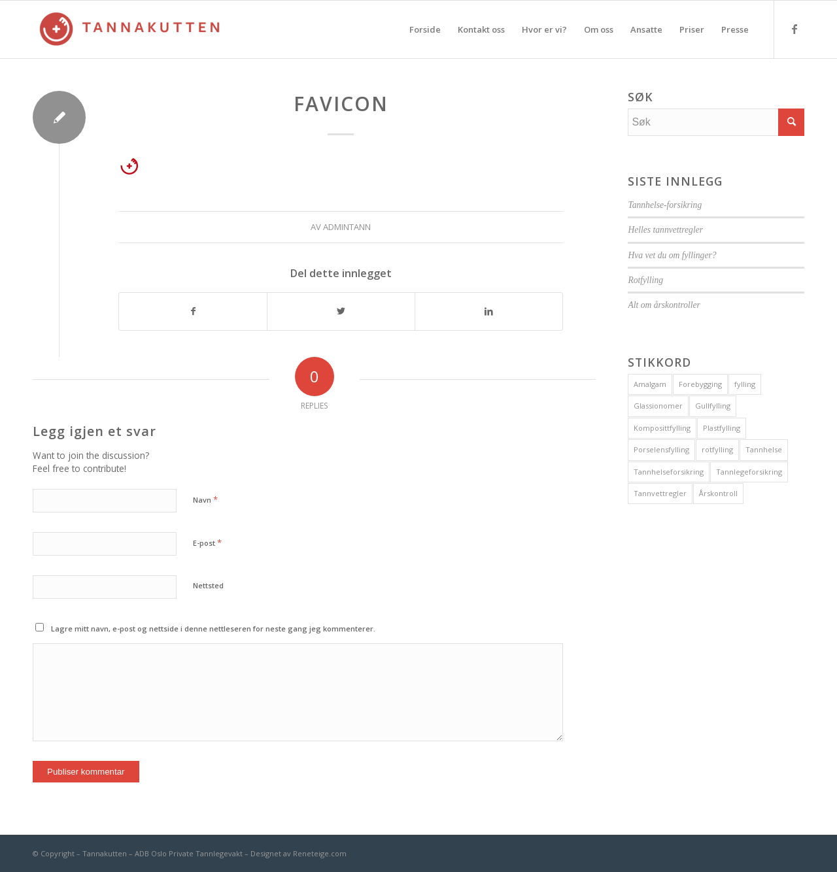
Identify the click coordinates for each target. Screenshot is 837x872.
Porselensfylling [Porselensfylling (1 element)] (661, 449)
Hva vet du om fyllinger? (672, 255)
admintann (347, 227)
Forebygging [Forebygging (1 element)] (700, 384)
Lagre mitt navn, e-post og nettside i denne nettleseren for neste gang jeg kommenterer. (213, 628)
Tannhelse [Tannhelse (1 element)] (763, 449)
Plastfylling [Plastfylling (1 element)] (721, 428)
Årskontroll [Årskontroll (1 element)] (718, 493)
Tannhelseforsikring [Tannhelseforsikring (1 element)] (669, 472)
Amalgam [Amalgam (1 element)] (650, 384)
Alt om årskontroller (664, 305)
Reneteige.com (320, 853)
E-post (207, 542)
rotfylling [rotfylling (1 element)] (717, 449)
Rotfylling (645, 280)
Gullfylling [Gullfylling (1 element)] (712, 406)
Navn (205, 499)
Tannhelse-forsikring (665, 205)
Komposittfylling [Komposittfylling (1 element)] (662, 428)
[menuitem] (425, 29)
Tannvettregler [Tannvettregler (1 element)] (660, 493)
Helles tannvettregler (665, 230)
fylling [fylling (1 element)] (744, 384)
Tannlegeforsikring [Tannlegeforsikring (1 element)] (749, 472)
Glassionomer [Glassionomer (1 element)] (658, 406)
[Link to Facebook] (794, 29)
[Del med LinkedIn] (488, 311)
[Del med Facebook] (193, 311)
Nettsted (208, 585)
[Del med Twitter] (341, 311)
